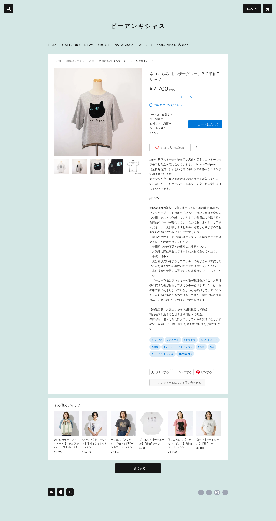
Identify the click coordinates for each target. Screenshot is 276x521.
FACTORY (145, 44)
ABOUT (104, 44)
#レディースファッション (178, 346)
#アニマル (173, 339)
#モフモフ (190, 339)
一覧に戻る (138, 468)
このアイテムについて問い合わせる (179, 382)
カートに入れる (208, 124)
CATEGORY (71, 44)
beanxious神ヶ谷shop (173, 44)
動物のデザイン (75, 60)
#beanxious (185, 353)
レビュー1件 (185, 97)
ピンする (206, 372)
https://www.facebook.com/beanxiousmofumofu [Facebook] (201, 492)
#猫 (212, 346)
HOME (53, 44)
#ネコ (201, 346)
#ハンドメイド (209, 339)
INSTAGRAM (123, 44)
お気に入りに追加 (172, 147)
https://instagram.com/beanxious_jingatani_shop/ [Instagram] (217, 492)
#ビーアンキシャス (162, 353)
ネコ (91, 60)
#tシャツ (157, 339)
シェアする (185, 372)
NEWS (89, 44)
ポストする (162, 372)
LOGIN (252, 8)
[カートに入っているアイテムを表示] (267, 8)
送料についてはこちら (168, 105)
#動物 (155, 346)
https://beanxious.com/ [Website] (225, 492)
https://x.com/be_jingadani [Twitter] (209, 492)
